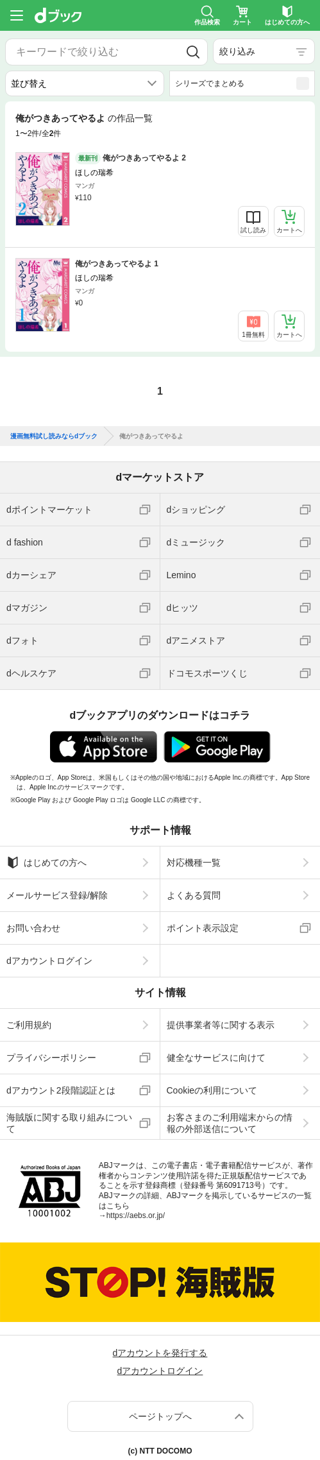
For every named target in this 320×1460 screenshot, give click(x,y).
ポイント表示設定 (203, 928)
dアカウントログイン (49, 961)
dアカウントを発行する (160, 1353)
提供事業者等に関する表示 (220, 1025)
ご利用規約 (28, 1025)
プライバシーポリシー (51, 1057)
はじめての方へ (46, 862)
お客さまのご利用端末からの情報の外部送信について (229, 1123)
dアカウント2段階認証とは (60, 1090)
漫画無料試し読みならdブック (53, 436)
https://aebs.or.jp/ (135, 1215)
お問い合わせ (33, 928)
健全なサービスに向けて (216, 1057)
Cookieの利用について (212, 1090)
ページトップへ (160, 1416)
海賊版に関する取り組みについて (69, 1123)
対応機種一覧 (194, 862)
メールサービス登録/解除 (57, 895)
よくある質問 (194, 895)
